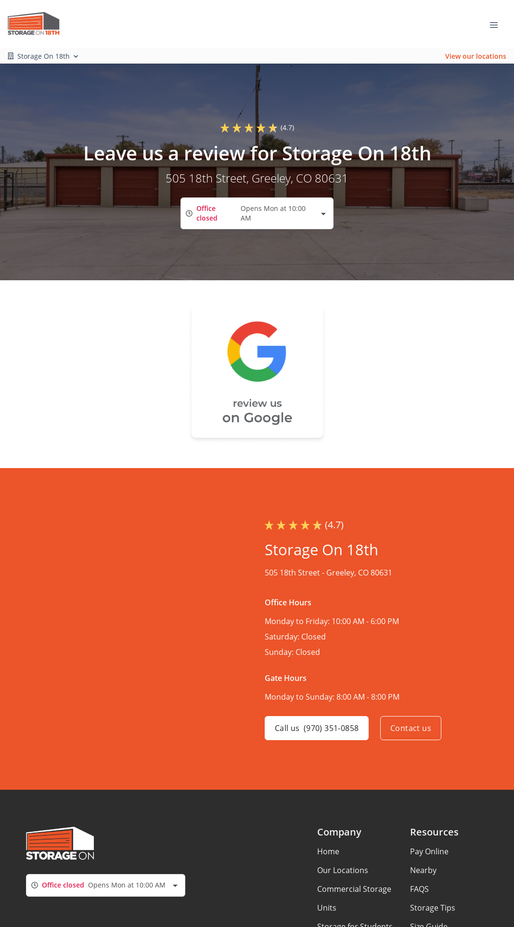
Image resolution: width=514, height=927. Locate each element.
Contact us (410, 728)
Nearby (423, 870)
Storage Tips (432, 907)
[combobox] (257, 213)
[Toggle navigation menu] (497, 24)
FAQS (419, 889)
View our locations (475, 56)
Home (328, 851)
